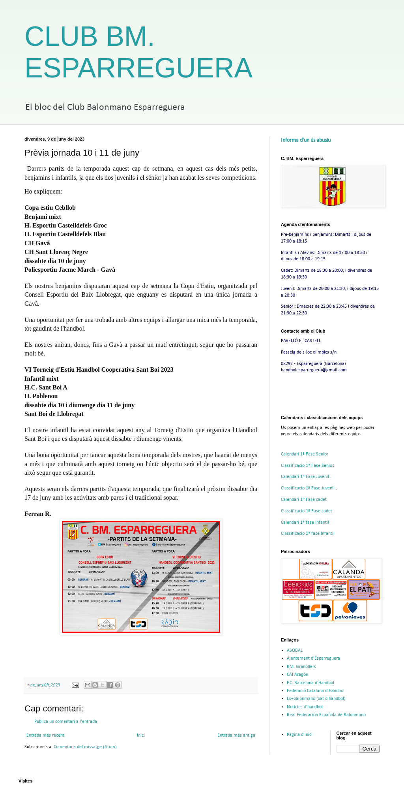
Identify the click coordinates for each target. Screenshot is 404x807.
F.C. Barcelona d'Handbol (310, 683)
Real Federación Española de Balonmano (326, 715)
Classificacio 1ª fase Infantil (308, 533)
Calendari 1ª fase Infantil (305, 522)
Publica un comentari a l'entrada (65, 721)
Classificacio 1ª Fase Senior (307, 465)
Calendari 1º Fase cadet (304, 499)
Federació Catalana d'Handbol (315, 690)
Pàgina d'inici (299, 734)
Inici (141, 735)
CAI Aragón (297, 674)
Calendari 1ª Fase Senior (304, 454)
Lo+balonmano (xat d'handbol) (316, 698)
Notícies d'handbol (305, 707)
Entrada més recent (45, 735)
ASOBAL (295, 650)
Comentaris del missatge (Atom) (85, 747)
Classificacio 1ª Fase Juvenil (308, 488)
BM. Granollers (301, 666)
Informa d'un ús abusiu (306, 140)
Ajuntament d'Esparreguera (313, 658)
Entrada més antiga (236, 735)
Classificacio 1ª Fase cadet (306, 511)
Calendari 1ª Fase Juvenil (305, 476)
